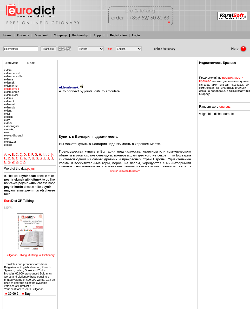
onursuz (225, 106)
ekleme (8, 79)
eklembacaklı (12, 73)
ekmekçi (9, 129)
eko (6, 132)
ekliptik (8, 116)
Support (99, 35)
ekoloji (8, 144)
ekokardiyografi (13, 135)
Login (136, 35)
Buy (28, 294)
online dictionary (164, 49)
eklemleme (11, 85)
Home (7, 35)
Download (41, 35)
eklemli (8, 98)
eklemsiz (9, 107)
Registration (118, 35)
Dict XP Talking (19, 201)
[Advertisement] (125, 69)
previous (13, 62)
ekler (7, 113)
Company (60, 35)
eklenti (8, 110)
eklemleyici (11, 95)
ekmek (8, 123)
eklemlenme (11, 91)
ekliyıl (7, 119)
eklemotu (9, 101)
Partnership (80, 35)
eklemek (9, 82)
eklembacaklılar (13, 76)
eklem (7, 70)
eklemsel (9, 104)
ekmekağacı (11, 126)
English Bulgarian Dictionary (125, 171)
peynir (31, 168)
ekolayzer (10, 141)
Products (23, 35)
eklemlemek (11, 88)
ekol (6, 138)
